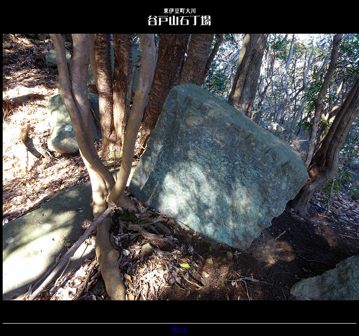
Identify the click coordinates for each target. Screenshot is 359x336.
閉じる (180, 329)
